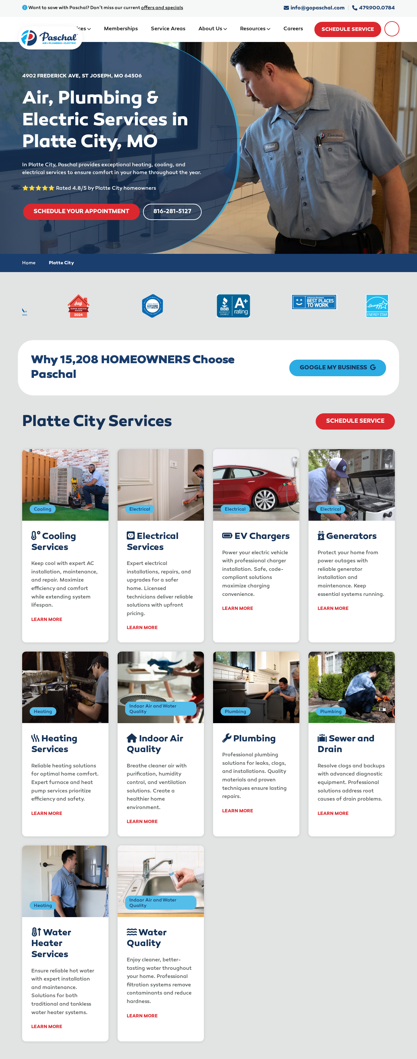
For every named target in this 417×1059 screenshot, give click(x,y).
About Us (212, 29)
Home (29, 263)
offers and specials (162, 8)
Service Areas (168, 29)
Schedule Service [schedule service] (348, 30)
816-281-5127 (172, 211)
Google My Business (338, 368)
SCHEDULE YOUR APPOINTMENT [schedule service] (81, 211)
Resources (255, 29)
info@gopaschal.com (315, 8)
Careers (293, 29)
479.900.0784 (373, 8)
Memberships (121, 29)
